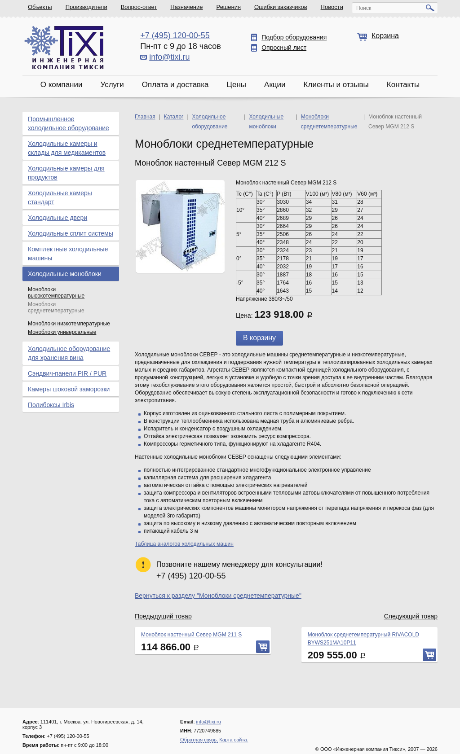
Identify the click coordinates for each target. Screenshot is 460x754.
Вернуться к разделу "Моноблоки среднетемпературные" (218, 595)
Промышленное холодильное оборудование (68, 123)
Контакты (403, 84)
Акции (275, 84)
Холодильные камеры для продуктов (66, 173)
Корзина (385, 35)
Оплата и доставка (175, 84)
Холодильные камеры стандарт (60, 197)
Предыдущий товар (163, 616)
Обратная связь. (199, 739)
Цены (236, 84)
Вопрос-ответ (139, 7)
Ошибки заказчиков (280, 7)
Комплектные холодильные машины (68, 253)
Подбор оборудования (294, 37)
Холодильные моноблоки (65, 273)
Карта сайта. (233, 739)
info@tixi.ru (169, 57)
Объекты (40, 7)
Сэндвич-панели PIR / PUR (67, 373)
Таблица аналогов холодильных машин (184, 544)
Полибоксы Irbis (51, 404)
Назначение (186, 7)
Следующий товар (411, 616)
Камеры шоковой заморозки (69, 389)
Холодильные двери (57, 217)
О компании (61, 84)
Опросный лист (283, 47)
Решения (229, 7)
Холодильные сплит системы (70, 233)
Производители (86, 7)
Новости (332, 7)
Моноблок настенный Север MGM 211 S (191, 634)
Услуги (112, 84)
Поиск (363, 8)
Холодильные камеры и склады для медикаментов (67, 148)
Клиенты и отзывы (336, 84)
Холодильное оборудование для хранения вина (69, 353)
